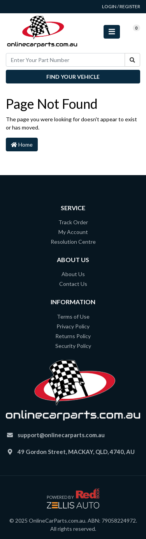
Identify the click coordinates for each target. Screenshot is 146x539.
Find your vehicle (73, 76)
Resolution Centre (73, 241)
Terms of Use (73, 316)
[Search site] (132, 60)
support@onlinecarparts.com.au (61, 434)
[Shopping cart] (130, 31)
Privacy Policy (73, 326)
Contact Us (73, 283)
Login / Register (121, 6)
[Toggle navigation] (112, 32)
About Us (73, 274)
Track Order (73, 222)
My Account (73, 232)
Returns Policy (73, 336)
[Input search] (65, 60)
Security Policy (73, 345)
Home (22, 144)
